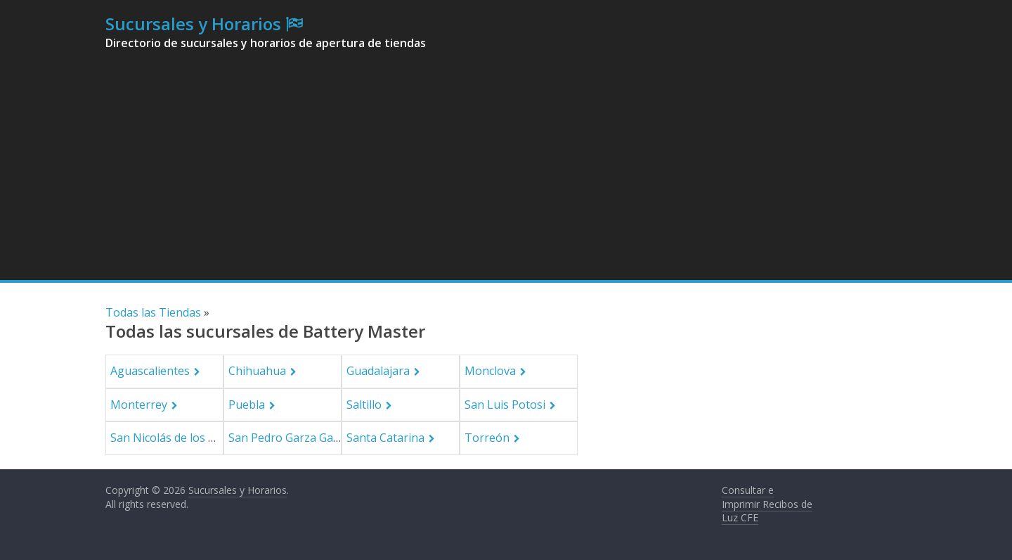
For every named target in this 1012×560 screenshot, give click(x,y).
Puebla (246, 404)
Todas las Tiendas (153, 312)
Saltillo (364, 404)
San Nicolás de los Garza (174, 437)
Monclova (490, 370)
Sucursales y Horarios (193, 23)
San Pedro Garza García (290, 437)
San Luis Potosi (505, 404)
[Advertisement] (506, 174)
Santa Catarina (385, 437)
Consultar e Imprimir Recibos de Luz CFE (767, 503)
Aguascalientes (150, 370)
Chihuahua (257, 370)
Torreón (487, 437)
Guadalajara (378, 370)
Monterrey (138, 404)
